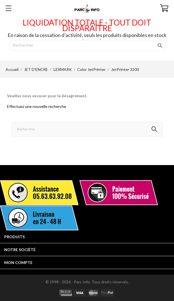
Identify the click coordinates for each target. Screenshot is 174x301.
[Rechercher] (87, 45)
